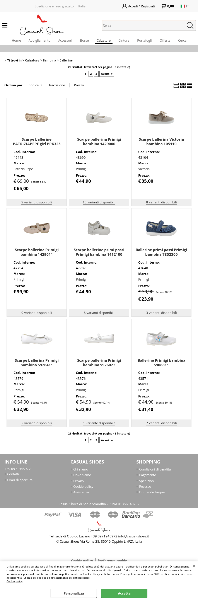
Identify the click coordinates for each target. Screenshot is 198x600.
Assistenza (81, 494)
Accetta (124, 593)
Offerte (167, 41)
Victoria (144, 171)
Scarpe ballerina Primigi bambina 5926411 (37, 365)
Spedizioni (147, 483)
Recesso (145, 489)
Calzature (104, 41)
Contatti (13, 476)
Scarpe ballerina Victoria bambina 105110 (161, 144)
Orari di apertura (19, 482)
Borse (83, 41)
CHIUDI (194, 566)
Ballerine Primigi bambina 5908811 (161, 365)
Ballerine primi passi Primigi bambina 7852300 (161, 254)
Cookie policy (14, 581)
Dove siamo (82, 477)
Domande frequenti (154, 494)
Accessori (63, 41)
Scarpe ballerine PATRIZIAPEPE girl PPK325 (37, 144)
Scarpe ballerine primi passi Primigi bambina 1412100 (99, 254)
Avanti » (107, 76)
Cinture (124, 41)
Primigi (81, 171)
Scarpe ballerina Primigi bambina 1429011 (37, 254)
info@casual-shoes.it (133, 538)
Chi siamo (80, 471)
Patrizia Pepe (23, 171)
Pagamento (147, 477)
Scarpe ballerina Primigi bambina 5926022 (99, 365)
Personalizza (74, 593)
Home (12, 41)
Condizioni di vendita (155, 471)
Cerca (186, 41)
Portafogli (146, 41)
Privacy (78, 483)
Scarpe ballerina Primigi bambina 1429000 (99, 144)
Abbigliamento (37, 41)
